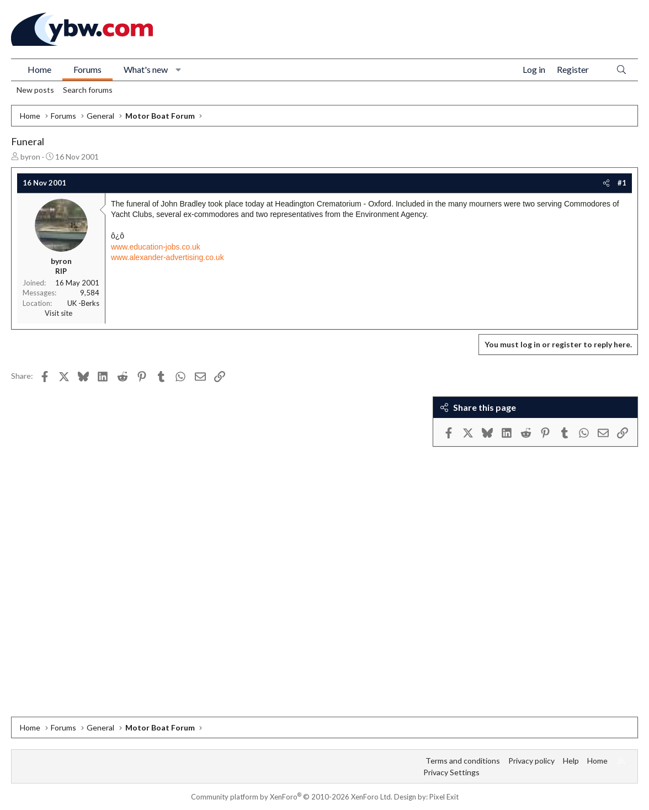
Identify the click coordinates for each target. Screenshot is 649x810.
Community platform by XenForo (291, 796)
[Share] (606, 182)
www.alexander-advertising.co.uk (167, 257)
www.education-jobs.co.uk (155, 246)
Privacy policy (531, 760)
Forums (87, 69)
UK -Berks (83, 303)
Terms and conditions (462, 760)
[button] (178, 69)
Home (39, 69)
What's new (146, 69)
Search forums (88, 89)
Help (571, 760)
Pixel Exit (444, 796)
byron (30, 156)
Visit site (58, 313)
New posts (35, 89)
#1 (622, 182)
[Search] (621, 70)
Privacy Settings (451, 772)
